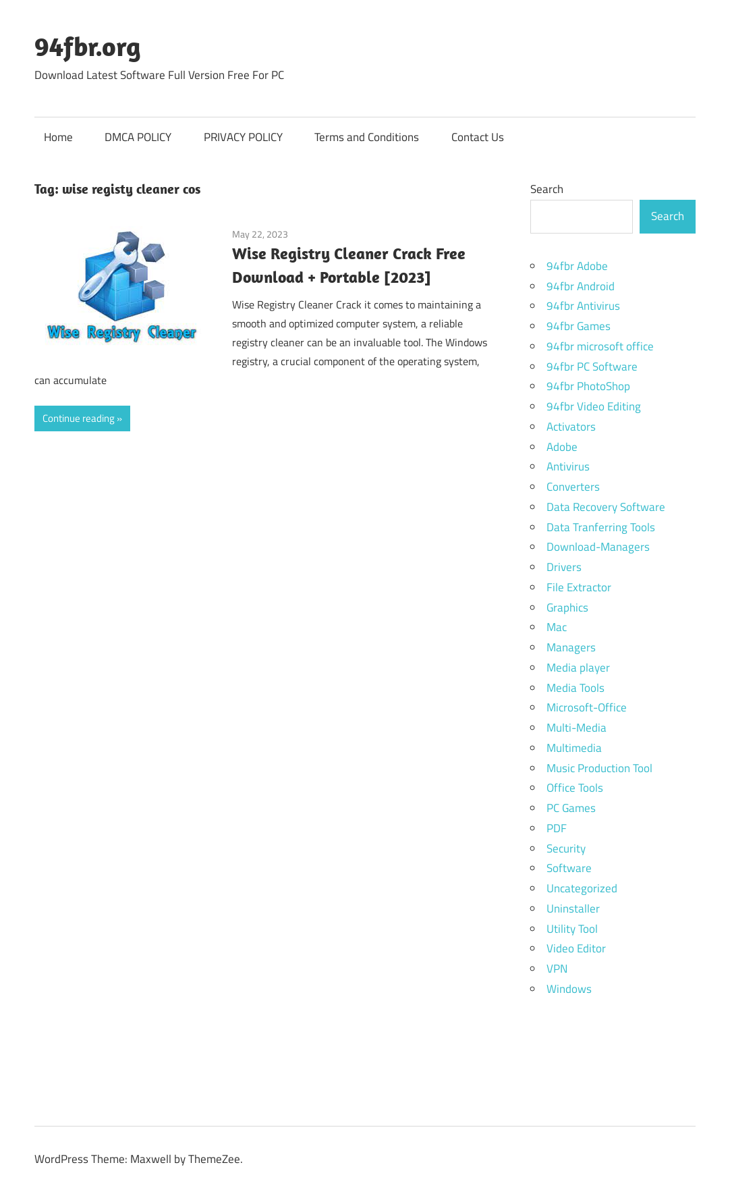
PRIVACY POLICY (243, 137)
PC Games (571, 808)
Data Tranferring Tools (600, 527)
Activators (571, 426)
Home (58, 137)
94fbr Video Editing (593, 406)
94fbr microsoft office (600, 346)
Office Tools (574, 787)
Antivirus (568, 466)
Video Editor (576, 948)
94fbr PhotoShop (588, 386)
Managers (571, 647)
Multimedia (574, 748)
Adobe (562, 447)
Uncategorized (581, 888)
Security (566, 848)
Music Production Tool (599, 768)
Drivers (564, 567)
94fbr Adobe (577, 266)
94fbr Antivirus (583, 306)
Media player (578, 667)
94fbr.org (87, 46)
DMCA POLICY (138, 137)
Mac (556, 627)
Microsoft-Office (586, 707)
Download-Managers (598, 547)
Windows (569, 989)
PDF (556, 828)
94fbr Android (580, 286)
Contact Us (477, 137)
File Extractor (578, 587)
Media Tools (575, 688)
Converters (573, 486)
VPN (556, 968)
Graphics (567, 607)
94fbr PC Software (592, 366)
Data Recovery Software (605, 507)
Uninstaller (573, 908)
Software (569, 868)
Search (546, 189)
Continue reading (79, 418)
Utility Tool (572, 929)
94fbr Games (578, 326)
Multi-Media (576, 727)
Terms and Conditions (366, 137)
